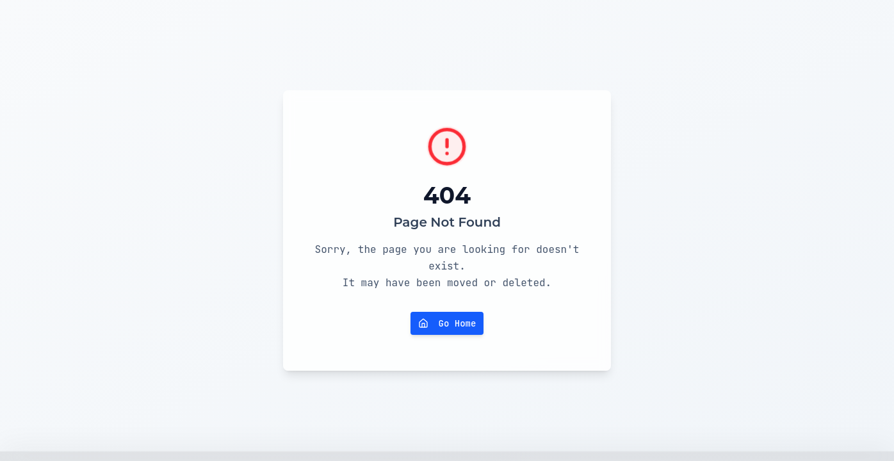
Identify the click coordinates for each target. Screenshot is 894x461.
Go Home (447, 323)
